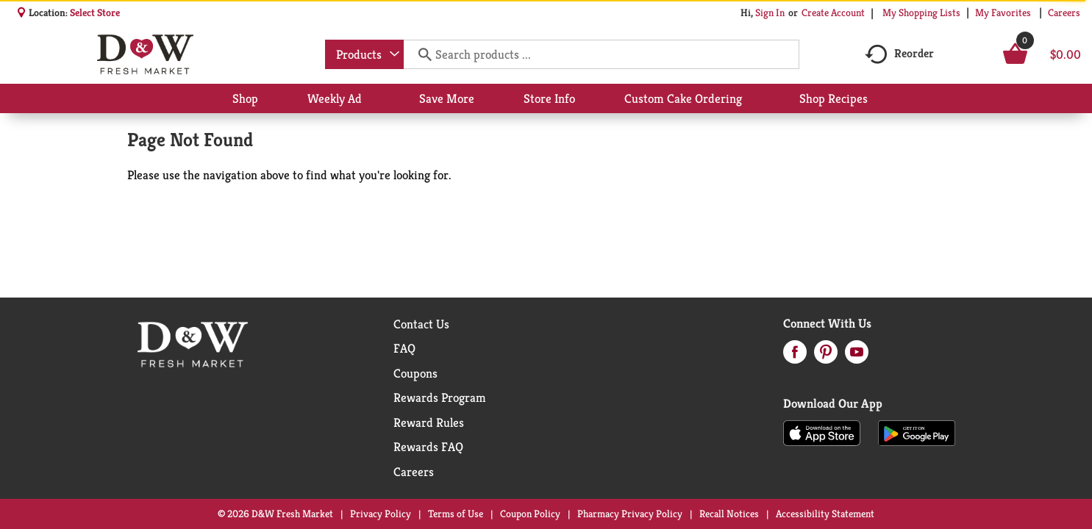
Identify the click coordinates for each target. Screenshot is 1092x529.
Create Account (833, 12)
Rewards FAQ (428, 447)
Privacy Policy (380, 513)
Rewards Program (439, 397)
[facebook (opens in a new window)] (795, 356)
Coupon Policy (530, 513)
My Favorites (1004, 12)
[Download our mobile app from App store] (821, 432)
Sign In (770, 12)
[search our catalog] (420, 54)
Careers (1064, 12)
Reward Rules (428, 422)
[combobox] (364, 54)
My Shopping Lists (921, 12)
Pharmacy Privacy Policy (629, 513)
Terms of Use (455, 513)
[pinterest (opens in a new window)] (826, 356)
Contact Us (421, 324)
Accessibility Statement (825, 513)
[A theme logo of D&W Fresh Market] (145, 54)
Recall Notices (729, 513)
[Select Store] (96, 12)
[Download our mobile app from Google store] (916, 432)
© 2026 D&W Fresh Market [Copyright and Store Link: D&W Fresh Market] (275, 513)
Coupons (415, 373)
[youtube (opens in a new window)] (856, 356)
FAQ (404, 348)
